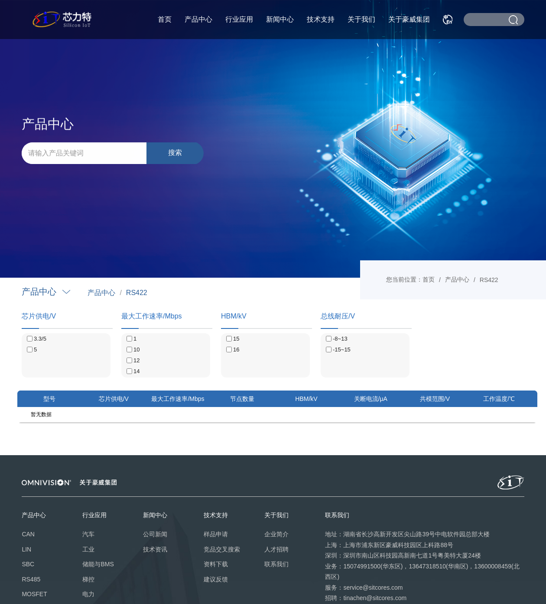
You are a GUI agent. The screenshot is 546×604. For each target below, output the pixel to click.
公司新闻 (155, 534)
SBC (28, 564)
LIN (26, 549)
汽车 (88, 534)
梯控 (88, 579)
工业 (88, 549)
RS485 (31, 579)
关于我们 (361, 19)
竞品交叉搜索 (222, 549)
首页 (165, 19)
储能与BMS (98, 564)
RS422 (136, 292)
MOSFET (34, 594)
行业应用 (239, 19)
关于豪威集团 (409, 19)
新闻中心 (280, 19)
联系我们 (276, 564)
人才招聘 (276, 549)
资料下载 (216, 564)
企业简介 (276, 534)
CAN (28, 534)
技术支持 (321, 19)
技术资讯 (155, 549)
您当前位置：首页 (410, 279)
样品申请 (216, 534)
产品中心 (198, 19)
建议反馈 (216, 579)
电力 (88, 594)
